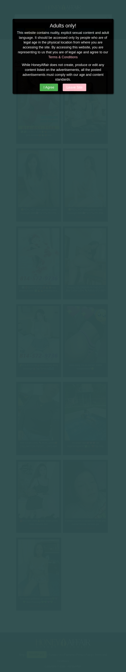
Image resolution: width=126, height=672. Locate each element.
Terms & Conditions (63, 57)
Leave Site (74, 87)
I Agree (49, 87)
